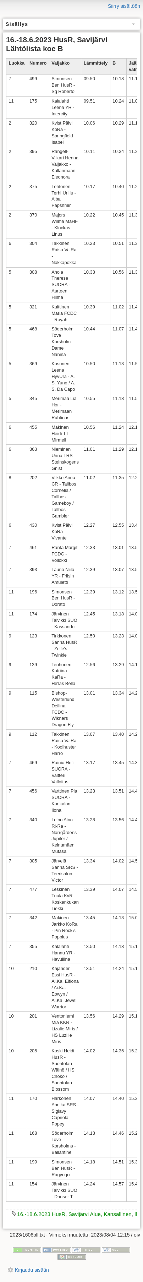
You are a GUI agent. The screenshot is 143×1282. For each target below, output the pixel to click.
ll (135, 1214)
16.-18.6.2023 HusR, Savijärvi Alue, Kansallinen (74, 1214)
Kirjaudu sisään (32, 1270)
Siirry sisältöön (124, 6)
